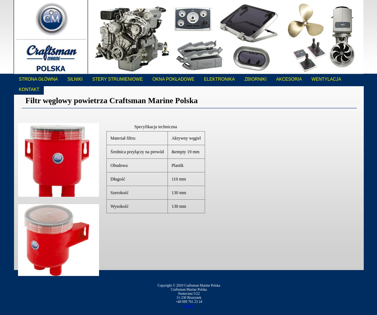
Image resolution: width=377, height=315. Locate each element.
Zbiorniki (255, 79)
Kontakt (29, 89)
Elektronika (219, 79)
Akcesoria (289, 79)
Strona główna (38, 79)
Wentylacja (326, 79)
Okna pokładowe (173, 79)
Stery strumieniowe (117, 79)
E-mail (189, 306)
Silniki (74, 79)
